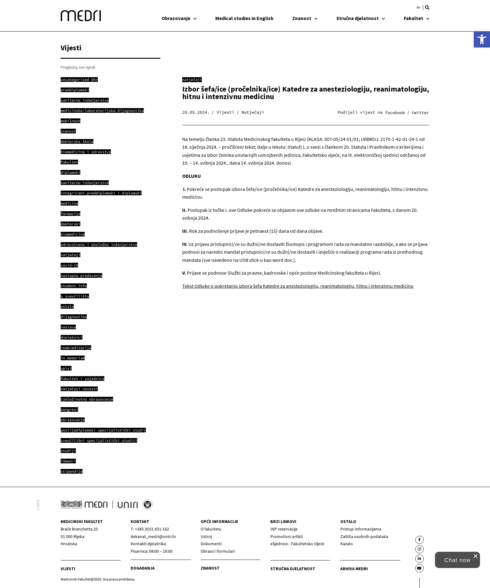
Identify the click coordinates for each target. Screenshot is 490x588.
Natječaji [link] (192, 79)
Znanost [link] (305, 18)
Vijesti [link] (68, 568)
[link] (482, 39)
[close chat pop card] (475, 556)
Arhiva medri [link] (354, 568)
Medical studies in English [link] (244, 18)
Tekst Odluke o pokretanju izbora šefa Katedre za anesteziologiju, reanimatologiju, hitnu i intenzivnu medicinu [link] (297, 286)
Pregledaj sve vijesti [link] (78, 67)
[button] (427, 7)
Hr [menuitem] (419, 7)
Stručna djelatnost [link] (360, 18)
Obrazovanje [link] (179, 18)
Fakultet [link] (416, 18)
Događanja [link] (143, 568)
